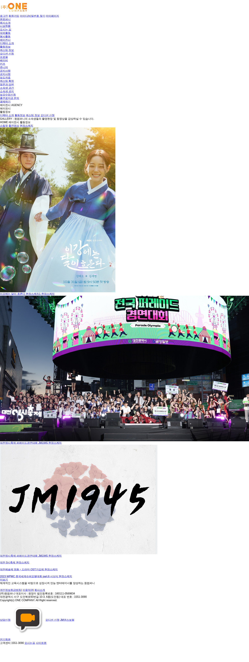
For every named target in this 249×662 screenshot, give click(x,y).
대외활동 (5, 33)
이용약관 (28, 590)
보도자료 (5, 77)
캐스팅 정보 (7, 50)
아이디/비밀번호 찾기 (32, 16)
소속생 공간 (7, 88)
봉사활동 (5, 36)
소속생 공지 (7, 91)
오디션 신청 (7, 53)
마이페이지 (52, 16)
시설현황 (5, 26)
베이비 (4, 60)
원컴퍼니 (5, 19)
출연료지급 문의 (9, 98)
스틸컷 (4, 125)
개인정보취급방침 (10, 590)
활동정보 (5, 46)
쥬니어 (4, 67)
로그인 (4, 16)
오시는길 (30, 643)
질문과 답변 (7, 84)
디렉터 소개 (7, 43)
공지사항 (5, 70)
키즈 (2, 63)
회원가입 (14, 16)
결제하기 (5, 101)
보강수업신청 (8, 94)
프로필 (4, 57)
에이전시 (5, 40)
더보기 (4, 579)
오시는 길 (5, 29)
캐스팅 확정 (7, 81)
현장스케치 (26, 125)
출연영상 (14, 125)
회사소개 (5, 22)
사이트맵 (41, 643)
